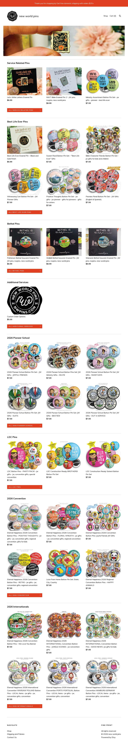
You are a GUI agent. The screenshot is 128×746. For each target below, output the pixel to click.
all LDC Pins (15, 487)
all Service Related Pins (21, 110)
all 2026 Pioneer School (21, 425)
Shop (106, 16)
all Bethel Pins (16, 271)
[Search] (120, 16)
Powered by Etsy (108, 737)
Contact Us (12, 737)
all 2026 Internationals (21, 706)
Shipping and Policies (15, 734)
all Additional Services (21, 326)
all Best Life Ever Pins (20, 212)
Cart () (113, 16)
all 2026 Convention (19, 595)
